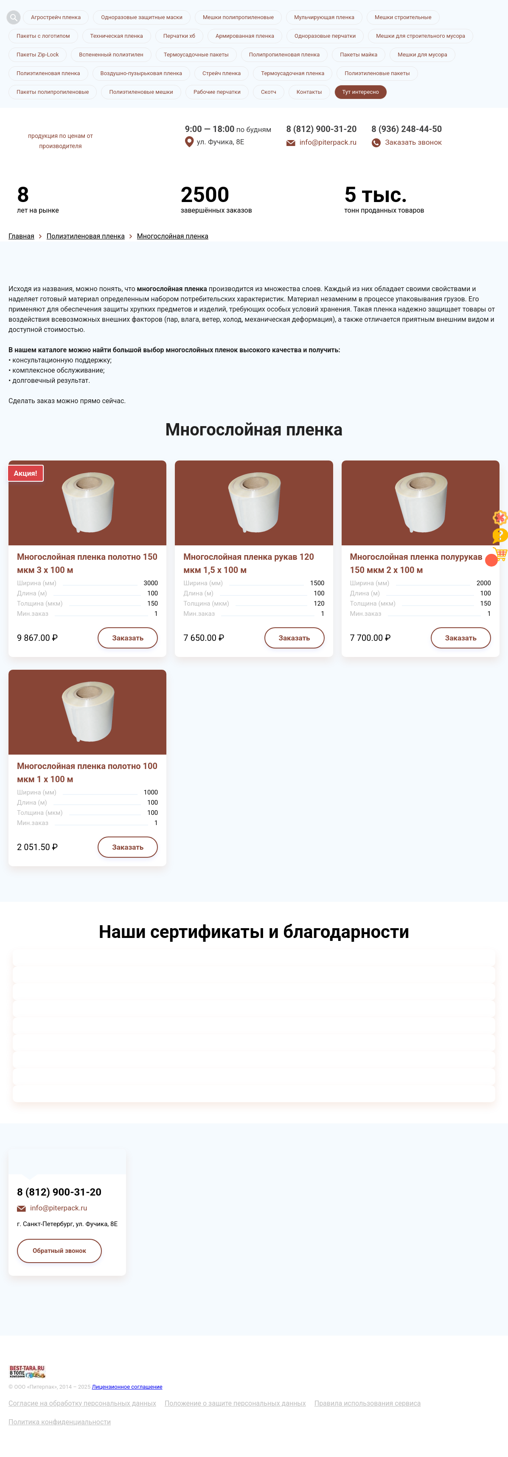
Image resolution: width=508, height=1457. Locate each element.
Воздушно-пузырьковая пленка (141, 73)
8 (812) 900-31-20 (321, 129)
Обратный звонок (59, 1251)
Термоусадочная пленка (292, 73)
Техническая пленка (116, 36)
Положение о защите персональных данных (235, 1403)
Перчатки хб (179, 36)
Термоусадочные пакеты (196, 54)
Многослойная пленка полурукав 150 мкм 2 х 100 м (416, 563)
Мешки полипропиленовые (238, 17)
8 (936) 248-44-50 (406, 129)
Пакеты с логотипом (43, 36)
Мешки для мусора (422, 54)
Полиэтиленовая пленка (48, 73)
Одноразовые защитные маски (141, 17)
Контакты (309, 92)
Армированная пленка (245, 36)
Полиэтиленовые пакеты (377, 73)
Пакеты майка (358, 54)
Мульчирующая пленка (324, 17)
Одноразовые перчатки (325, 36)
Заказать (127, 638)
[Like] (500, 523)
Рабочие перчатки (217, 92)
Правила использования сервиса (367, 1403)
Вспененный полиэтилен (111, 54)
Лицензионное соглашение (127, 1387)
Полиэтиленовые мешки (141, 92)
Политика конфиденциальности (59, 1422)
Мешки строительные (403, 17)
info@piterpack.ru (328, 142)
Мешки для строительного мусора (420, 36)
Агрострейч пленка (56, 17)
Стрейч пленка (221, 73)
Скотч (268, 92)
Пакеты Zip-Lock (38, 54)
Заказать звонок (413, 142)
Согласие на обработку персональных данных (82, 1403)
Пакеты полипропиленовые (53, 92)
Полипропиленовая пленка (284, 54)
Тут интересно (360, 92)
